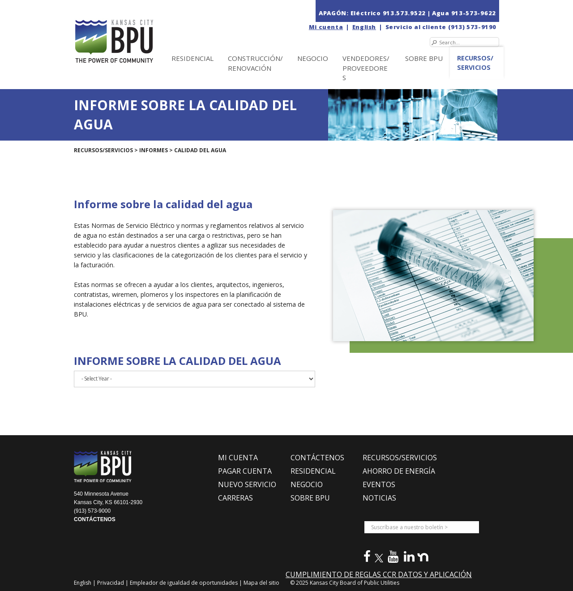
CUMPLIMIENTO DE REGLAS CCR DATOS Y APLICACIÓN (379, 574)
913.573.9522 (404, 13)
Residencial (192, 58)
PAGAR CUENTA (245, 471)
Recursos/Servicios (475, 63)
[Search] (464, 42)
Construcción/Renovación (255, 63)
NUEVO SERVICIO (247, 484)
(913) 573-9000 (92, 511)
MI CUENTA (238, 458)
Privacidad (111, 583)
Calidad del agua (200, 150)
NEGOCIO (312, 58)
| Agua (438, 13)
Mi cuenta (326, 27)
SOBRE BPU (424, 58)
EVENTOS (379, 484)
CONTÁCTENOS (94, 519)
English (364, 27)
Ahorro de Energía (399, 471)
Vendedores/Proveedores (365, 68)
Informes (153, 150)
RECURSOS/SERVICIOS (400, 458)
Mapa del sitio (261, 583)
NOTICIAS (379, 498)
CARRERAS (235, 498)
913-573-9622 (473, 13)
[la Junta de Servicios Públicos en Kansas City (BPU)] (133, 32)
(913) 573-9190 (472, 27)
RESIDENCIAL (313, 471)
